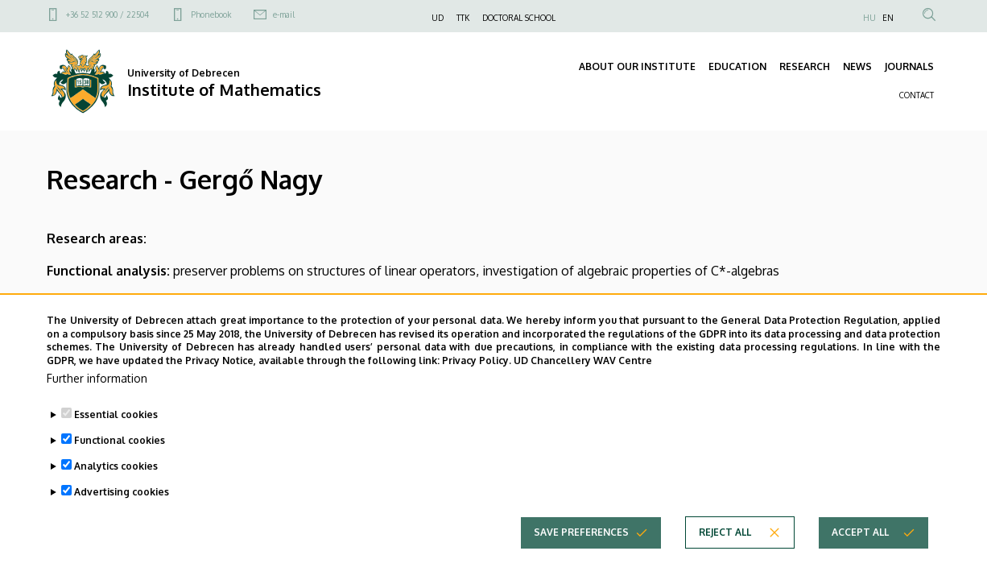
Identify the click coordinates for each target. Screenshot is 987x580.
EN (888, 18)
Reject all (725, 532)
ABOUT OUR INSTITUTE (637, 66)
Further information (97, 378)
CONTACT (916, 95)
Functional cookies (119, 440)
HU (869, 18)
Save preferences (581, 532)
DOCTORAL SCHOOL (518, 18)
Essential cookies (116, 414)
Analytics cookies (116, 466)
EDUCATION (737, 66)
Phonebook (211, 14)
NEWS (857, 66)
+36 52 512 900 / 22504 (107, 14)
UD (438, 18)
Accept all (860, 532)
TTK (462, 18)
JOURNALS (909, 66)
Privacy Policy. (476, 360)
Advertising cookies (121, 492)
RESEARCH (804, 66)
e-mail (284, 14)
